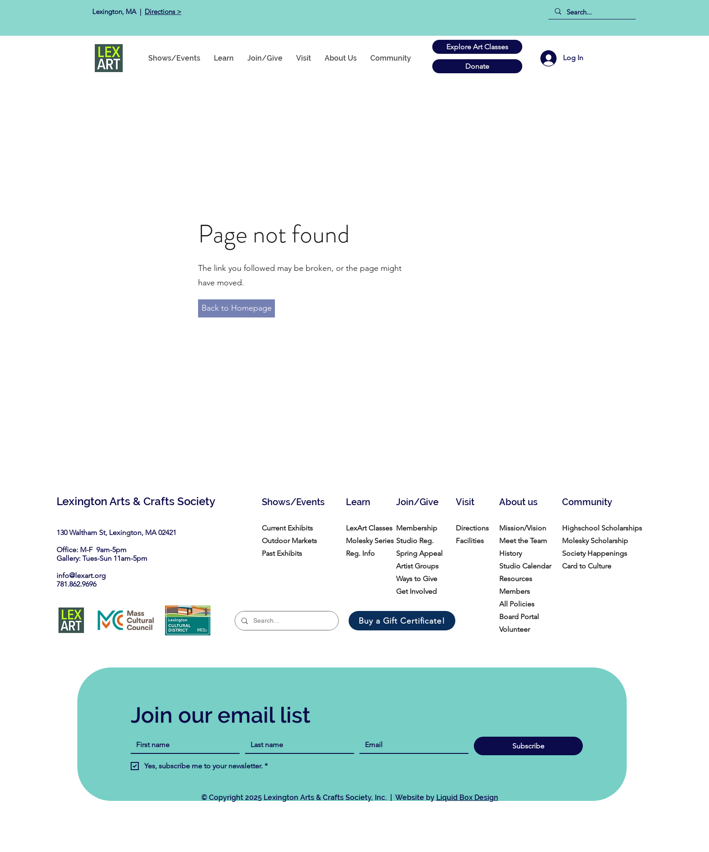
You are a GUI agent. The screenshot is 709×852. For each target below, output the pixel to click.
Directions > (163, 11)
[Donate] (477, 66)
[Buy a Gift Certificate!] (402, 620)
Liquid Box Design (467, 797)
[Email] (411, 745)
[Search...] (592, 12)
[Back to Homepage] (236, 308)
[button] (391, 58)
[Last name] (297, 745)
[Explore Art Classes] (477, 47)
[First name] (182, 745)
